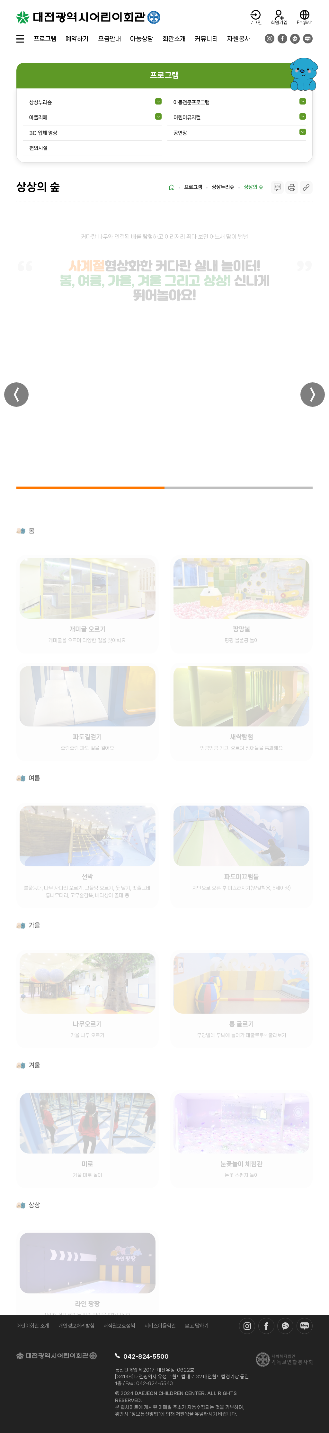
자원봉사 (238, 38)
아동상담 (141, 38)
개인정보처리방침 (76, 1325)
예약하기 (77, 38)
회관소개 (174, 38)
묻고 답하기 (197, 1325)
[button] (16, 394)
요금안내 (109, 38)
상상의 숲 (253, 187)
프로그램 (45, 38)
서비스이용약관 (160, 1325)
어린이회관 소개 (32, 1325)
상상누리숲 (223, 187)
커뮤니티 (206, 38)
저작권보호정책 (119, 1325)
